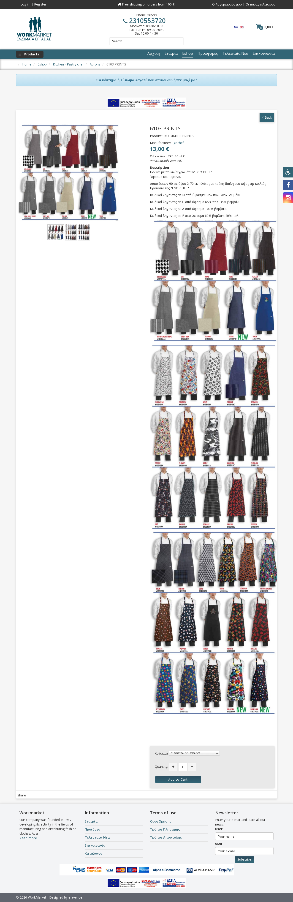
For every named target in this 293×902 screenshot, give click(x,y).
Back (267, 117)
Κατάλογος (94, 853)
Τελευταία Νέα (97, 837)
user (218, 829)
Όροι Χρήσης (160, 821)
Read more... (29, 838)
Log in (25, 4)
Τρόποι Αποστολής (166, 837)
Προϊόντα (92, 829)
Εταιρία (91, 821)
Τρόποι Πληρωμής (165, 829)
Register (40, 4)
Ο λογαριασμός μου (227, 4)
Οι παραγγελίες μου (260, 4)
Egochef (178, 143)
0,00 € (265, 27)
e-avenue (75, 897)
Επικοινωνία (95, 845)
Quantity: (161, 766)
